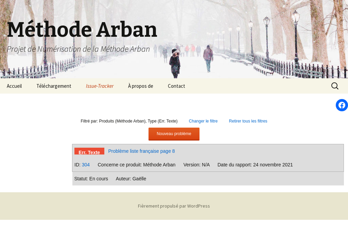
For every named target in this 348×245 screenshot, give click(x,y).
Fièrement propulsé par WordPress (174, 206)
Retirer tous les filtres (248, 121)
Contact (176, 86)
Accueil (14, 86)
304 (86, 164)
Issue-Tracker (100, 86)
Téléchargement (53, 86)
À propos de (140, 86)
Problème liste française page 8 (141, 151)
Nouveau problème (174, 133)
